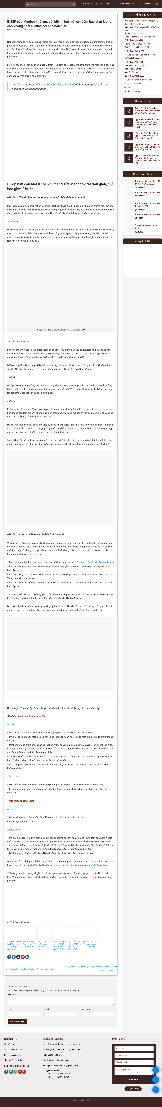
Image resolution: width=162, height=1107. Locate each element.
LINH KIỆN (110, 4)
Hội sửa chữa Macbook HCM (52, 84)
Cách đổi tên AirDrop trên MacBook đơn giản (43, 945)
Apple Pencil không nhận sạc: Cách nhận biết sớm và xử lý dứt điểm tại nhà (147, 110)
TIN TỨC (136, 4)
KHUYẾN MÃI (124, 4)
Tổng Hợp (11, 18)
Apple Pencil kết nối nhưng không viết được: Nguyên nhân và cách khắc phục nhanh (147, 123)
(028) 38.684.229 (76, 1049)
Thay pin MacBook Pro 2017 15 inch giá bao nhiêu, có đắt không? (14, 945)
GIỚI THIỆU (87, 4)
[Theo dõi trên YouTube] (24, 1072)
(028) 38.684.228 (60, 1049)
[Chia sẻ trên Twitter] (14, 957)
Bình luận (12, 994)
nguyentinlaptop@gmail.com (61, 1060)
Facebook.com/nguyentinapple (64, 1065)
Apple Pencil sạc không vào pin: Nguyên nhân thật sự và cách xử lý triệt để (147, 147)
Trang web (85, 1009)
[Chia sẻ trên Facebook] (9, 957)
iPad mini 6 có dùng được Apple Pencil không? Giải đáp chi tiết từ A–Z (146, 135)
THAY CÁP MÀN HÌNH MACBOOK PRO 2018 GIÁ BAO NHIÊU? (74, 945)
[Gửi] (74, 4)
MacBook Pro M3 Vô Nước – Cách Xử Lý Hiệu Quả (89, 944)
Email (47, 1009)
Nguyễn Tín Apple (33, 29)
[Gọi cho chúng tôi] (15, 1072)
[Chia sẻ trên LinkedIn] (27, 957)
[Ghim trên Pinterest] (23, 957)
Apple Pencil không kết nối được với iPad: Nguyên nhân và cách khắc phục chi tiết (147, 159)
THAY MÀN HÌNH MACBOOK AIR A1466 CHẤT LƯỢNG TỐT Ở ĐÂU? (59, 946)
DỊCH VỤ (99, 4)
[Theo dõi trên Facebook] (6, 1072)
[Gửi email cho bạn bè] (18, 957)
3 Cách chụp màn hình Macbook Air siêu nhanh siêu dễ (29, 969)
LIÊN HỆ (147, 4)
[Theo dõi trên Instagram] (11, 1072)
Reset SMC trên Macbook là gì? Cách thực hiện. (28, 944)
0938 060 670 (56, 1055)
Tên (10, 1009)
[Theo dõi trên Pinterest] (20, 1072)
